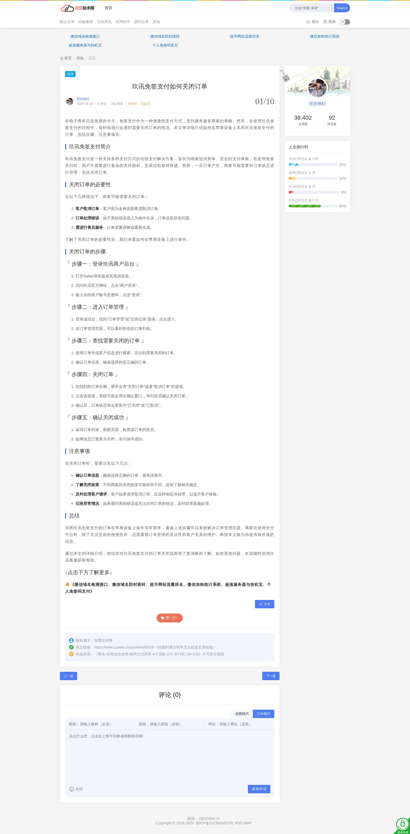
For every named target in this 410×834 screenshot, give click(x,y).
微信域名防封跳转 (165, 36)
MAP (248, 823)
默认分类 (67, 22)
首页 (108, 7)
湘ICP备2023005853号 (214, 823)
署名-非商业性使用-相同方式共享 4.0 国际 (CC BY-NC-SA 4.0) (148, 654)
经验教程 (85, 22)
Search (342, 8)
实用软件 (123, 22)
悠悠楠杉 (83, 99)
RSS (239, 823)
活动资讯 (104, 22)
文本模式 (263, 714)
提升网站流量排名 (244, 36)
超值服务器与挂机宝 (85, 45)
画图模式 (242, 714)
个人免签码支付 (165, 45)
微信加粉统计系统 (324, 36)
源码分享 (141, 22)
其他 (156, 22)
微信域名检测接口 (85, 36)
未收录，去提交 (139, 104)
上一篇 (68, 676)
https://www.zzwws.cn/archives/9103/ (124, 647)
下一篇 (271, 676)
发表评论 (259, 789)
